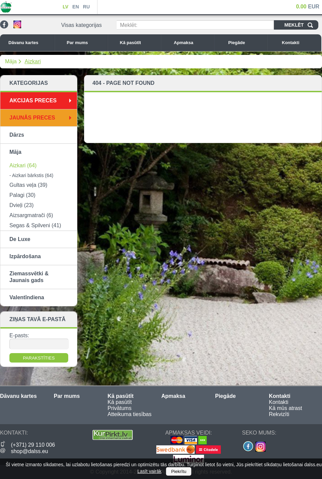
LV (65, 6)
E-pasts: (19, 335)
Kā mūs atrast (285, 408)
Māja (11, 61)
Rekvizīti (279, 414)
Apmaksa (192, 42)
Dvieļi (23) (21, 205)
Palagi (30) (22, 195)
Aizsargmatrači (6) (31, 215)
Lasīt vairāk (149, 471)
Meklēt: (128, 25)
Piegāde (245, 42)
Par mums (85, 42)
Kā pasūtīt (138, 42)
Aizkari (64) (23, 165)
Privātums (119, 408)
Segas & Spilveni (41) (35, 225)
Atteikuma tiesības (130, 414)
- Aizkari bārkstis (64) (31, 175)
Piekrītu (178, 471)
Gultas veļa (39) (28, 185)
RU (86, 6)
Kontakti (300, 42)
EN (75, 6)
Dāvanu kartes (29, 42)
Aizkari (33, 61)
